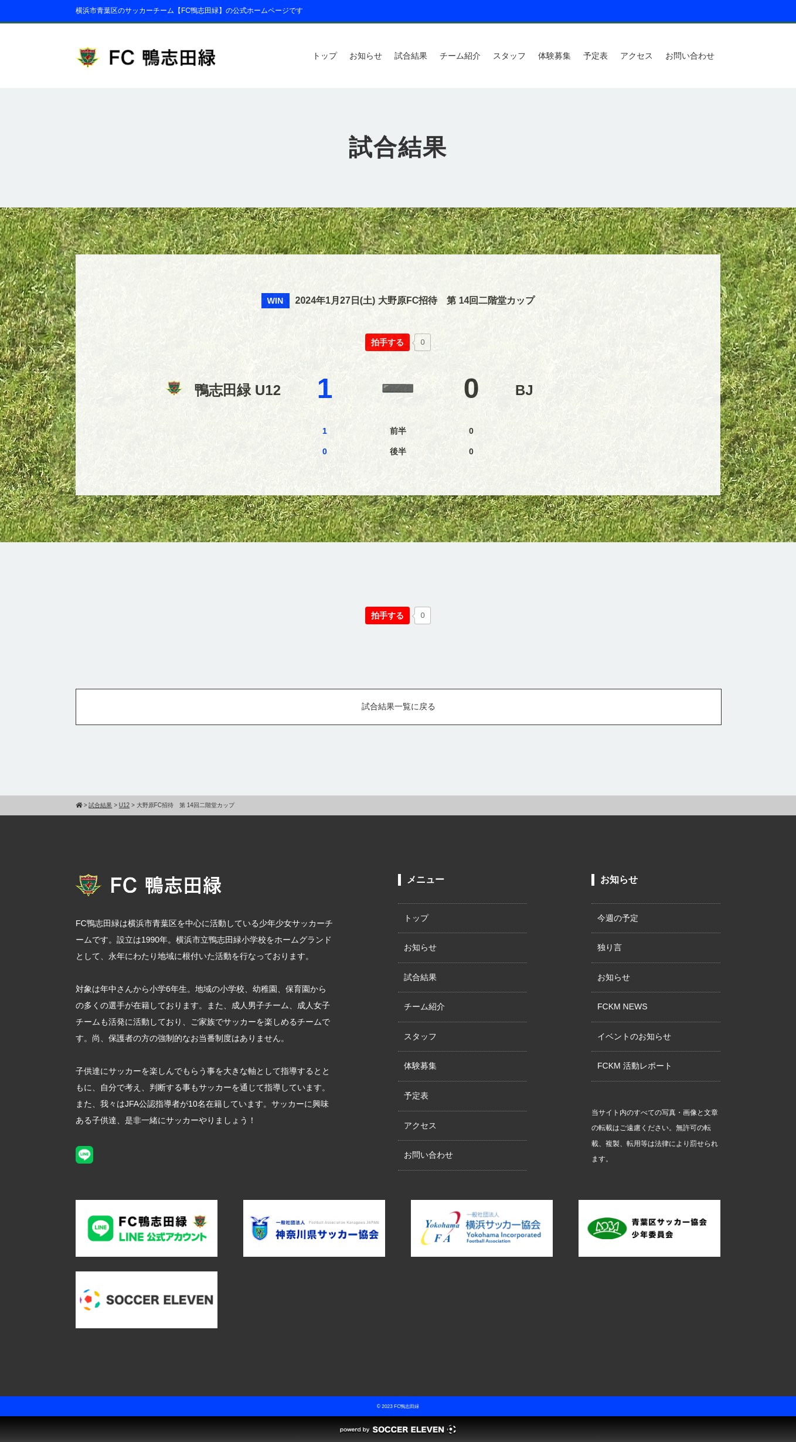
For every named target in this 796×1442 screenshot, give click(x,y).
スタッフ (509, 55)
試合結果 (410, 55)
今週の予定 (617, 918)
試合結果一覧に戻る (399, 706)
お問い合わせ (690, 55)
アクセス (636, 55)
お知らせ (365, 55)
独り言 (609, 947)
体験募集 (554, 55)
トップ (324, 55)
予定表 (595, 55)
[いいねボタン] (387, 342)
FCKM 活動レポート (634, 1065)
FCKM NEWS (626, 1006)
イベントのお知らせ (634, 1036)
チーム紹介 (460, 55)
